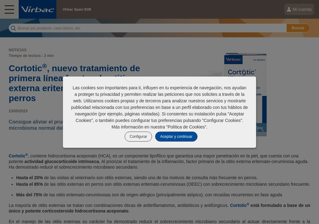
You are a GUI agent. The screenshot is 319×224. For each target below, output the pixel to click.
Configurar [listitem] (138, 136)
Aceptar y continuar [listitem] (176, 136)
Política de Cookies (186, 126)
